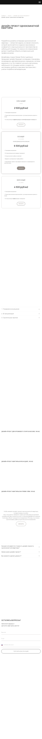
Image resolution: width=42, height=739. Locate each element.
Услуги (9, 15)
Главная (3, 15)
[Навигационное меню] (40, 2)
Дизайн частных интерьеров (21, 15)
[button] (21, 124)
